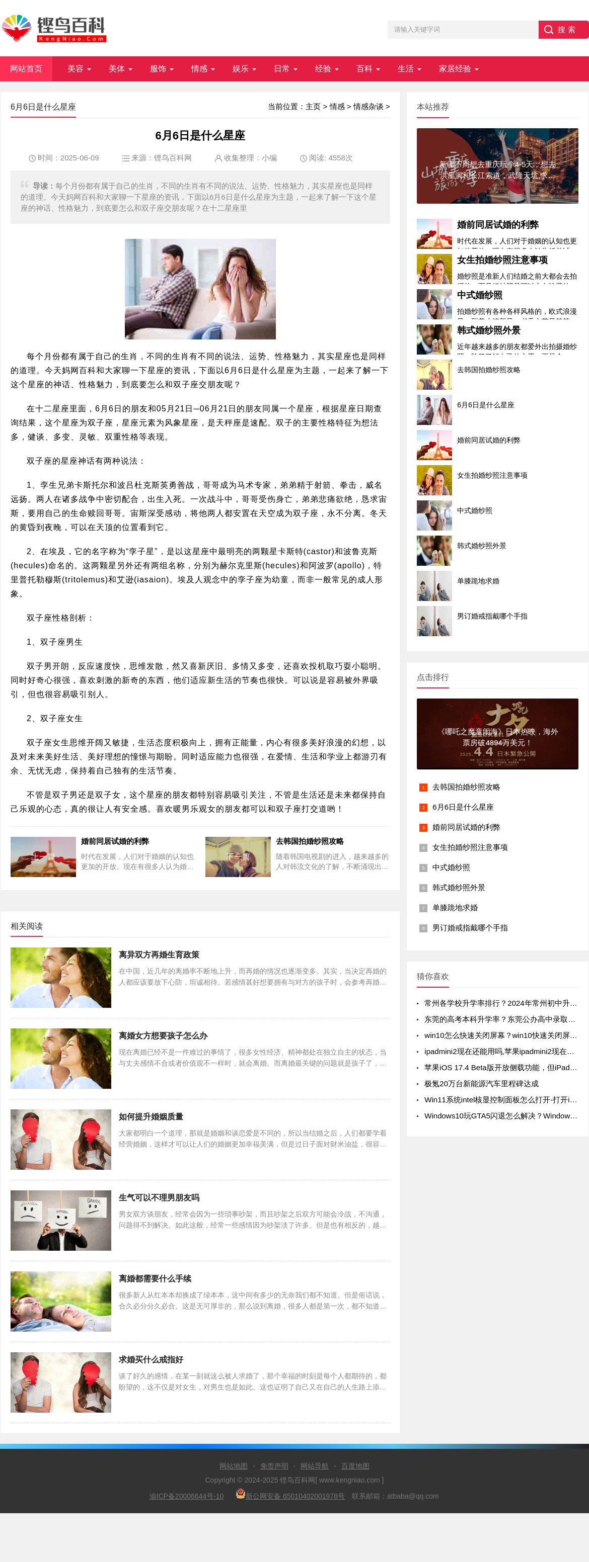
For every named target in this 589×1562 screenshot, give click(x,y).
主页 (313, 106)
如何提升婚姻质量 (151, 1116)
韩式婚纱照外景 (489, 330)
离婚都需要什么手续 (155, 1278)
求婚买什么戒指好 (151, 1359)
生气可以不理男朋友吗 (159, 1197)
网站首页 (26, 68)
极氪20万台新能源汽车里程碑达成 (481, 1083)
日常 (282, 68)
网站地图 (233, 1466)
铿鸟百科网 (173, 157)
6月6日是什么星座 (463, 807)
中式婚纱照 (479, 295)
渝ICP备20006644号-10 (187, 1496)
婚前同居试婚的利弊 (498, 225)
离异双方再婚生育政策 (159, 954)
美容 (75, 68)
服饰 (158, 68)
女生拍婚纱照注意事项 (502, 260)
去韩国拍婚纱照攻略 (466, 787)
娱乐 (241, 68)
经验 (323, 68)
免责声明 (274, 1466)
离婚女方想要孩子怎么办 (163, 1035)
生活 (406, 68)
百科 (364, 68)
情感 (199, 68)
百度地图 (355, 1466)
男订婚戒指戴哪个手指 (470, 927)
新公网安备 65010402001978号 (290, 1494)
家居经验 (455, 68)
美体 (117, 68)
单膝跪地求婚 (455, 907)
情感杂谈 (368, 106)
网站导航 (315, 1466)
